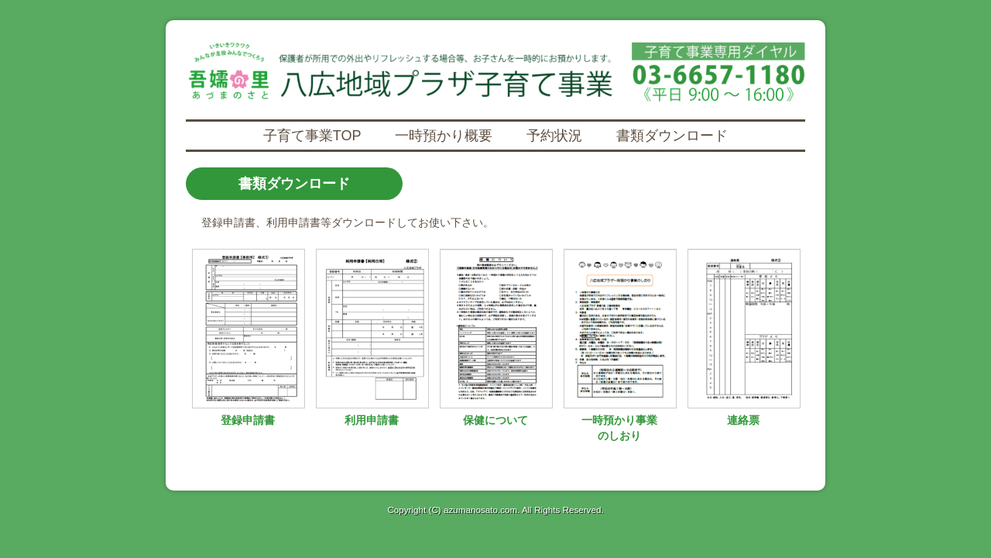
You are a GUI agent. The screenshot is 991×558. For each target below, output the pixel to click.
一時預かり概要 (443, 135)
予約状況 (554, 135)
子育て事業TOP (312, 135)
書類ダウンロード (672, 135)
